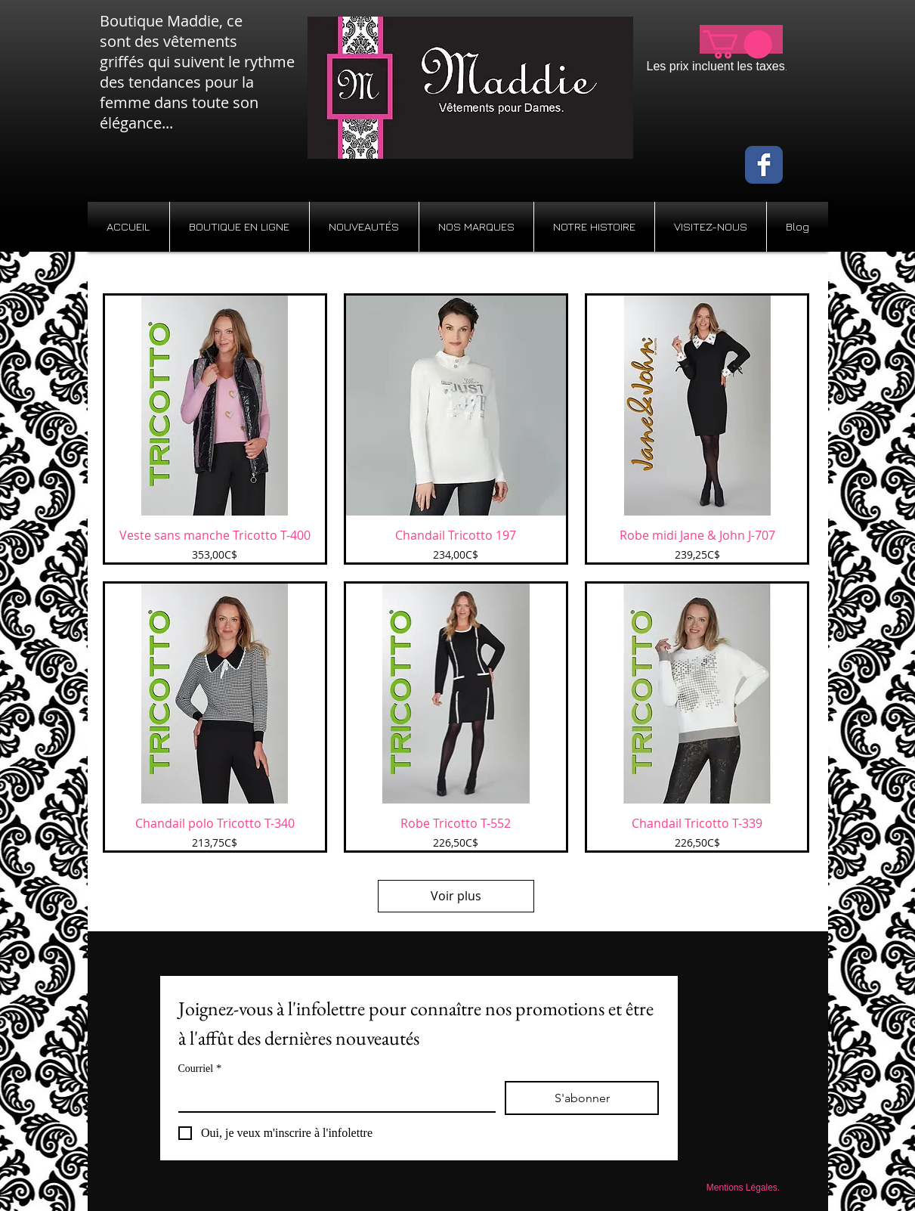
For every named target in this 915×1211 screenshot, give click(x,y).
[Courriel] (332, 1096)
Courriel (200, 1068)
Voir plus (456, 895)
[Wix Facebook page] (764, 165)
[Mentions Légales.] (743, 1188)
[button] (737, 44)
